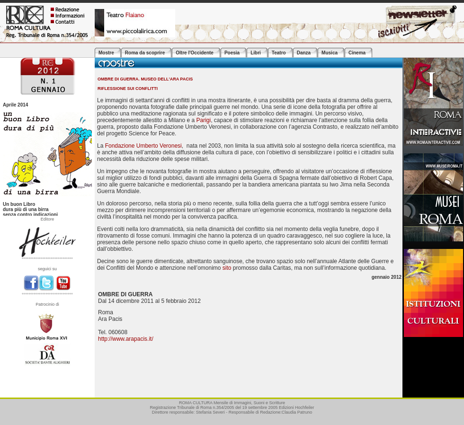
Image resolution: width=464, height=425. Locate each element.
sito (227, 268)
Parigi (203, 120)
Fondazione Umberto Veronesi (143, 145)
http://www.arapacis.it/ (125, 339)
